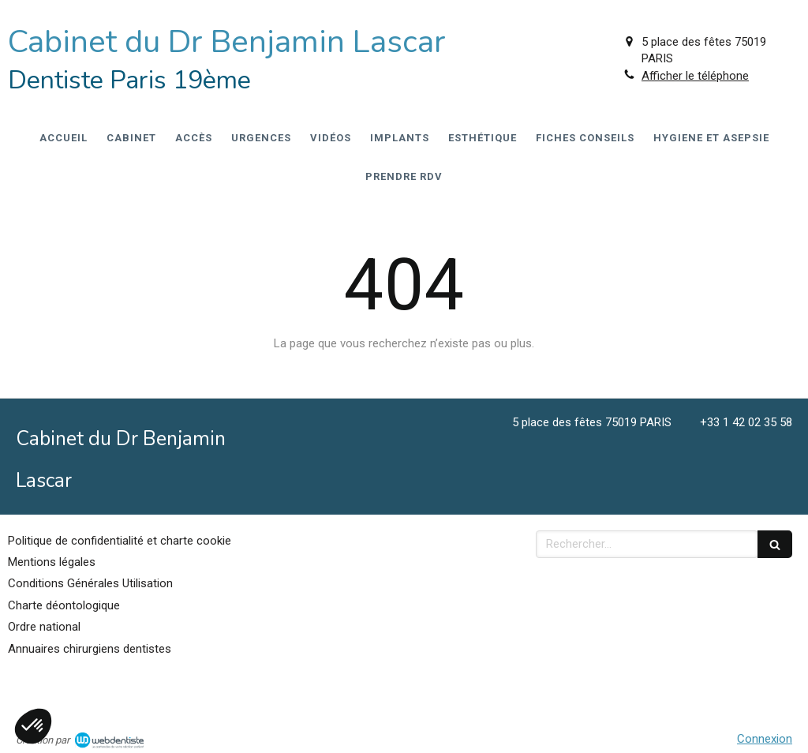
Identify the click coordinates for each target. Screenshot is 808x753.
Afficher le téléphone (695, 76)
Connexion (764, 739)
